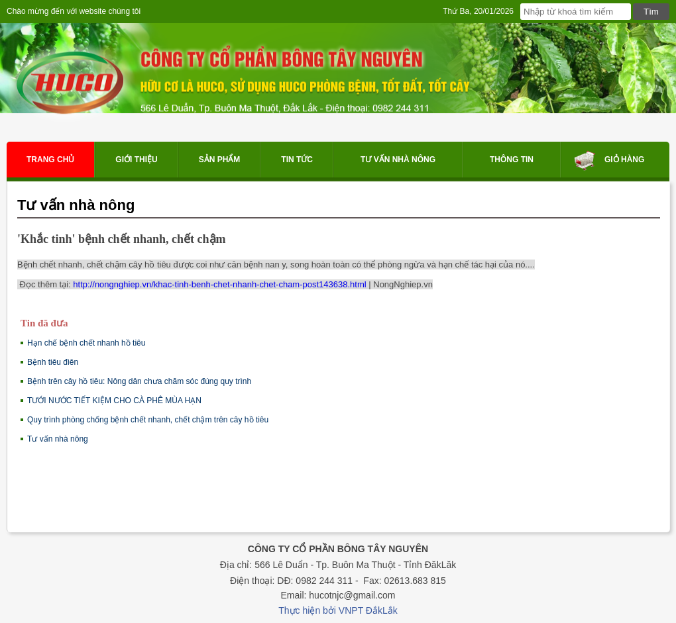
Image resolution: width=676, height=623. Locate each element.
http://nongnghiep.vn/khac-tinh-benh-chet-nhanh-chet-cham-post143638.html (219, 284)
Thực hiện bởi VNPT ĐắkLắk (337, 610)
